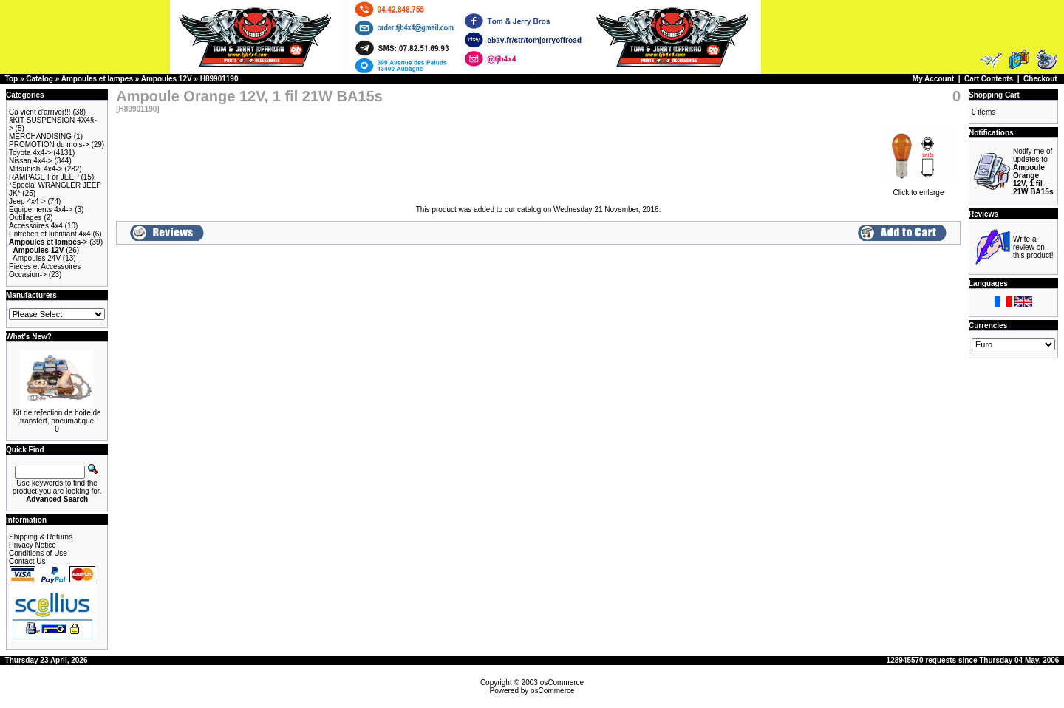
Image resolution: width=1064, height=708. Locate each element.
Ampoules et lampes (97, 79)
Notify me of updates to (1033, 171)
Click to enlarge (918, 189)
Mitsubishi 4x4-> (36, 169)
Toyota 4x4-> (30, 153)
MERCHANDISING (40, 136)
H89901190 (219, 79)
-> (48, 242)
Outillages (25, 218)
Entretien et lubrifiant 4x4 (50, 234)
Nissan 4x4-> (30, 161)
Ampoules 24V (37, 258)
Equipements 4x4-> (40, 209)
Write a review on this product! (1033, 247)
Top (11, 79)
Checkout (1040, 79)
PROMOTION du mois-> (49, 144)
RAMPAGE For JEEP (44, 177)
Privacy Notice (32, 545)
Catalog (39, 79)
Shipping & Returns (40, 537)
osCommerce (562, 682)
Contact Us (27, 561)
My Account (933, 79)
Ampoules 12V (166, 79)
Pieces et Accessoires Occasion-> (45, 270)
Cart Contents (988, 79)
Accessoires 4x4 (36, 226)
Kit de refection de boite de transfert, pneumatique (57, 417)
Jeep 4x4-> (27, 201)
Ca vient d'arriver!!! (40, 112)
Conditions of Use (38, 553)
